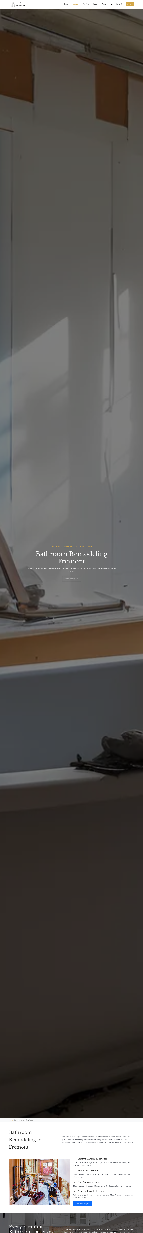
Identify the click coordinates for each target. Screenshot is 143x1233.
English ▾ (130, 4)
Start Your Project (82, 1204)
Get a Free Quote (71, 579)
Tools (104, 4)
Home (65, 4)
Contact (119, 4)
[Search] (111, 4)
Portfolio (86, 4)
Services (75, 4)
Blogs (95, 4)
